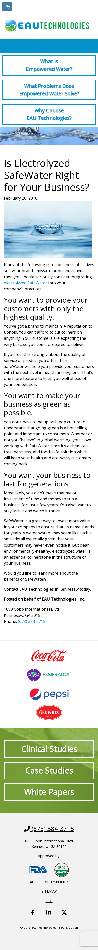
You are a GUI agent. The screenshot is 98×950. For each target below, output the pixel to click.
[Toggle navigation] (49, 46)
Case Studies (49, 770)
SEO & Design (68, 927)
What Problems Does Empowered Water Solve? (49, 90)
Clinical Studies (49, 748)
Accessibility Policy (49, 881)
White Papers (49, 792)
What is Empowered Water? (49, 65)
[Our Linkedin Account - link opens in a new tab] (49, 916)
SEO (49, 900)
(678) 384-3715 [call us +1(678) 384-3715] (31, 621)
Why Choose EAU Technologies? (49, 114)
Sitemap (49, 891)
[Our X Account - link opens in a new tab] (64, 916)
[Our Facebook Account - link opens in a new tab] (33, 916)
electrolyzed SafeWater (25, 283)
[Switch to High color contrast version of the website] (7, 7)
